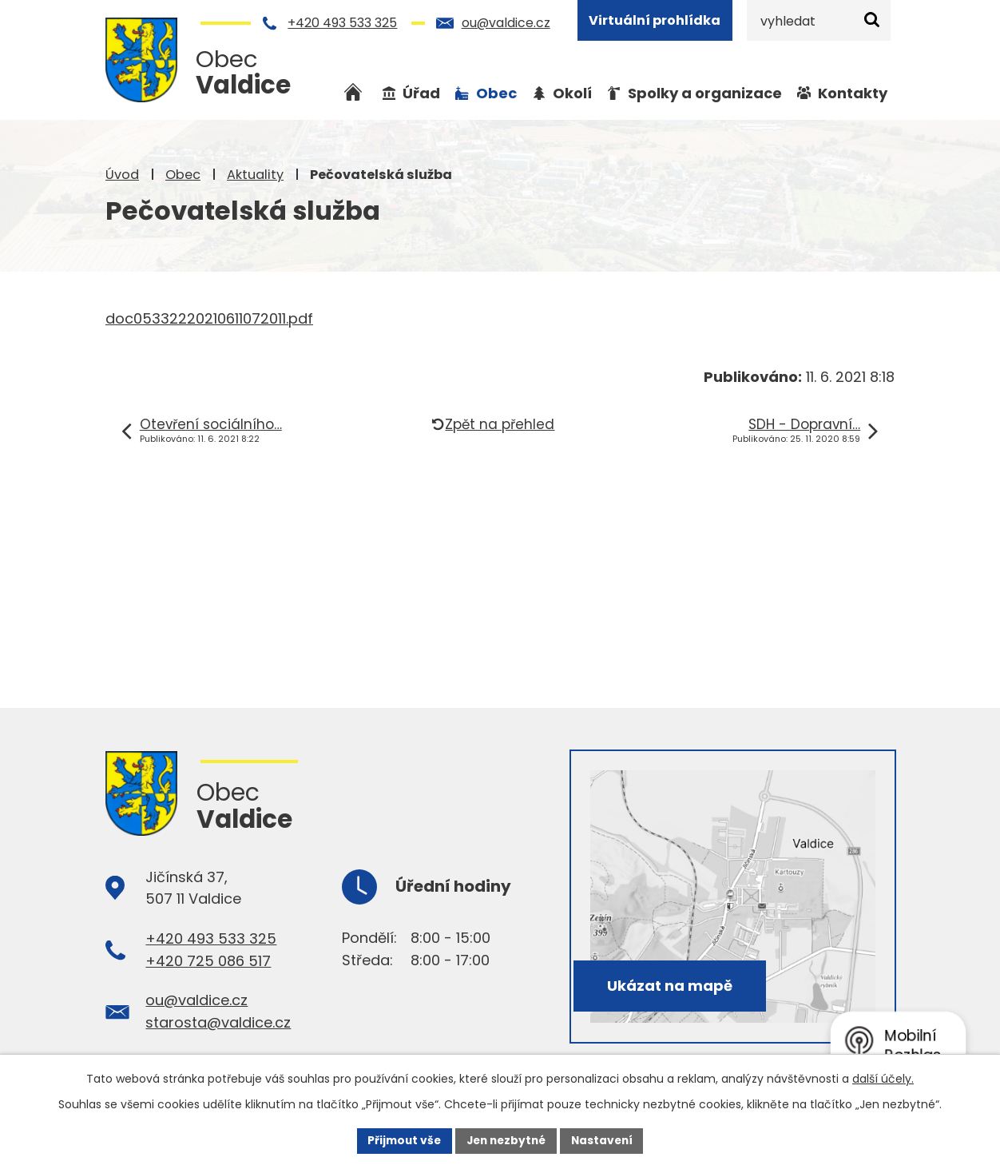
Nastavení (605, 1140)
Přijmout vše (400, 1140)
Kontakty (852, 93)
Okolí (572, 93)
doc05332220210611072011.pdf (209, 318)
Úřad (421, 93)
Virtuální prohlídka (654, 20)
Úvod (122, 174)
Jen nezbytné (506, 1140)
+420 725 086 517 (208, 961)
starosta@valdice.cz (218, 1022)
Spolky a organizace (705, 93)
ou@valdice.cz (506, 23)
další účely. (883, 1078)
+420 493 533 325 (342, 23)
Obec (182, 174)
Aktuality (255, 174)
